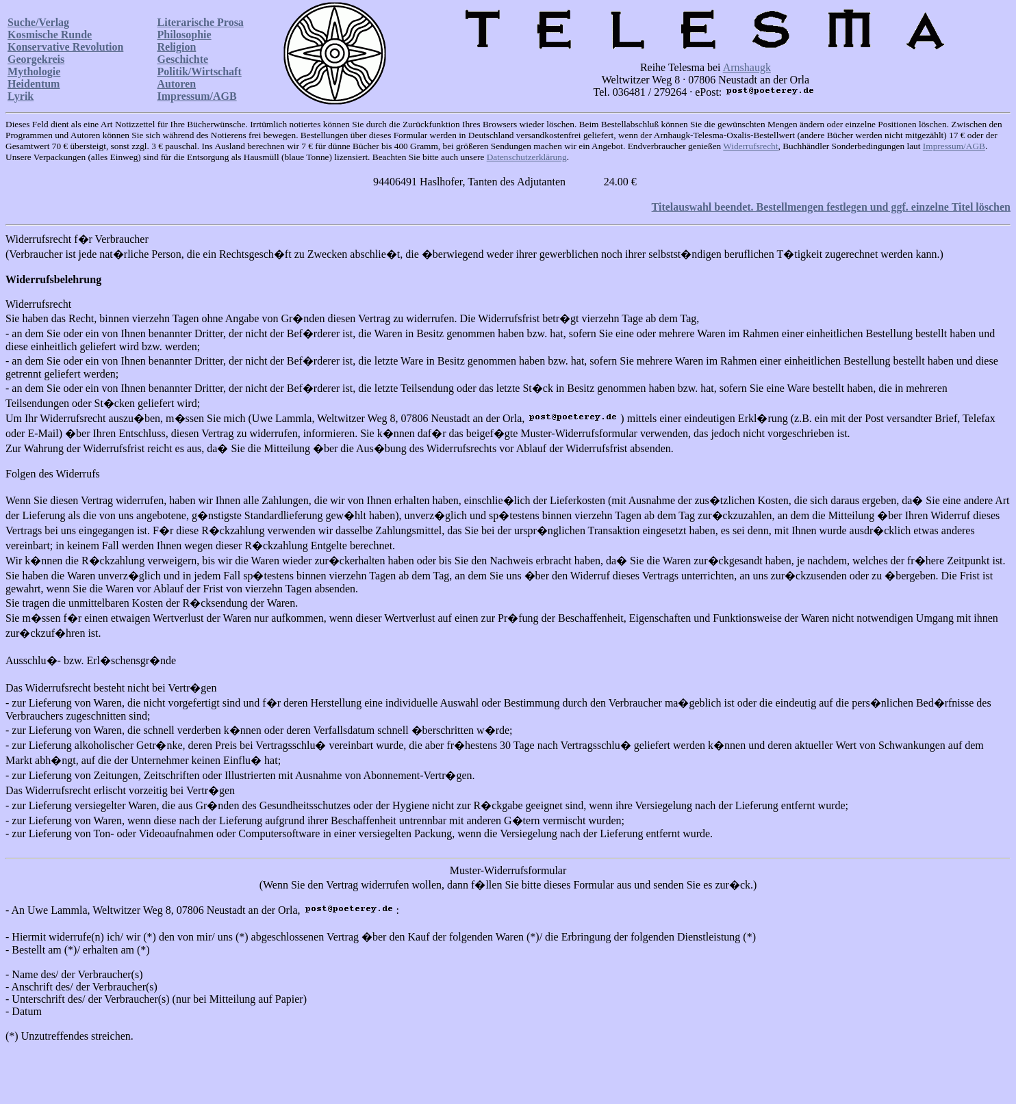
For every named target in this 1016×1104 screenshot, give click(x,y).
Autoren (176, 84)
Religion (176, 47)
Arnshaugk (747, 67)
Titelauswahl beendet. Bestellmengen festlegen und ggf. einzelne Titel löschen (831, 207)
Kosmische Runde (50, 34)
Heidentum (34, 84)
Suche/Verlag (38, 22)
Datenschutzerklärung (527, 157)
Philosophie (184, 34)
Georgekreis (36, 59)
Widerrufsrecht (750, 146)
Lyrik (21, 96)
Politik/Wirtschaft (199, 71)
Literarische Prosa (200, 22)
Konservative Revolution (65, 47)
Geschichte (183, 59)
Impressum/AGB (197, 96)
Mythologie (34, 71)
